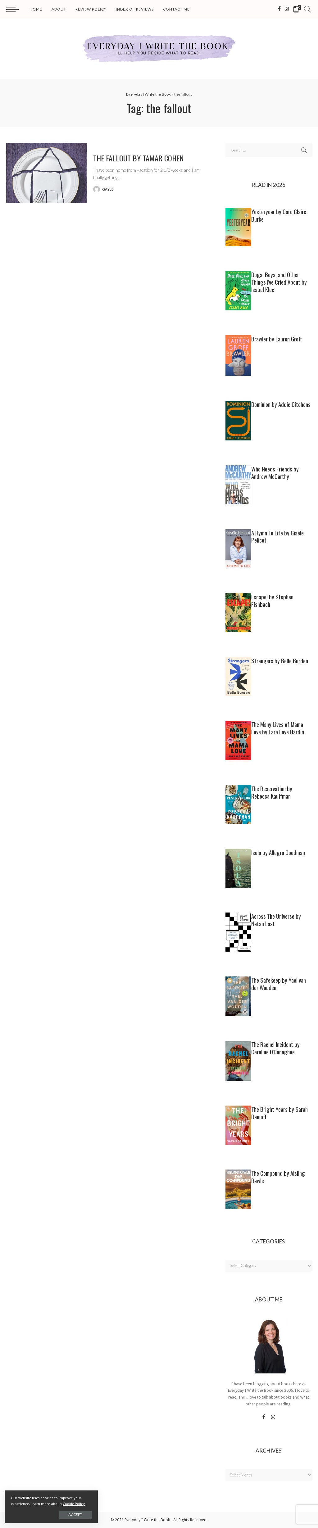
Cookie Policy (74, 1504)
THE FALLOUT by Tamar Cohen (138, 158)
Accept (75, 1514)
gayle (108, 189)
